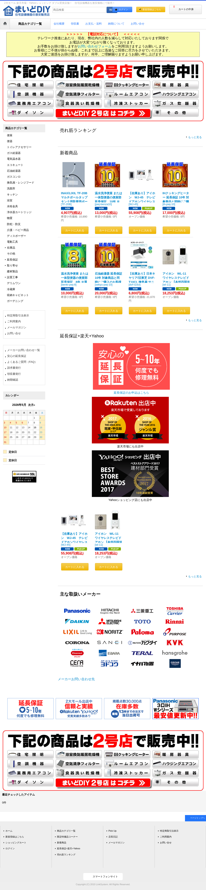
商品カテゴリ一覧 (66, 831)
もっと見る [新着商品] (195, 320)
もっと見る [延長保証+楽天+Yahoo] (195, 576)
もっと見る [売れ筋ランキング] (195, 137)
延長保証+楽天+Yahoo (68, 848)
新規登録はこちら (152, 9)
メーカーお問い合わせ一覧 (23, 350)
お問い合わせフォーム (94, 46)
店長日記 (113, 836)
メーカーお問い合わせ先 (76, 679)
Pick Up (112, 831)
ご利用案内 (14, 321)
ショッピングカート (15, 842)
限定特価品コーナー (67, 836)
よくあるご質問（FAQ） (22, 361)
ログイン (123, 9)
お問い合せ (14, 333)
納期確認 (12, 379)
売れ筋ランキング (66, 854)
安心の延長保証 (16, 356)
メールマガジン (16, 327)
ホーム (8, 831)
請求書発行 (14, 367)
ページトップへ (197, 818)
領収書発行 (14, 373)
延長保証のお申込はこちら (131, 392)
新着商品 (61, 842)
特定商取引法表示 (18, 315)
